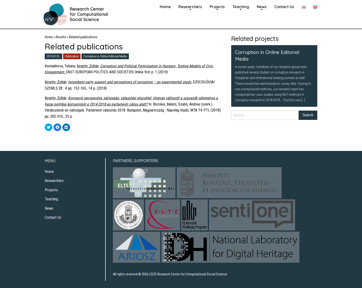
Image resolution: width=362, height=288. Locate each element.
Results (61, 37)
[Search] (265, 115)
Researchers (190, 6)
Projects (217, 6)
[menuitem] (165, 6)
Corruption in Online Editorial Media (105, 56)
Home (165, 6)
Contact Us (284, 6)
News (262, 6)
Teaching (240, 6)
